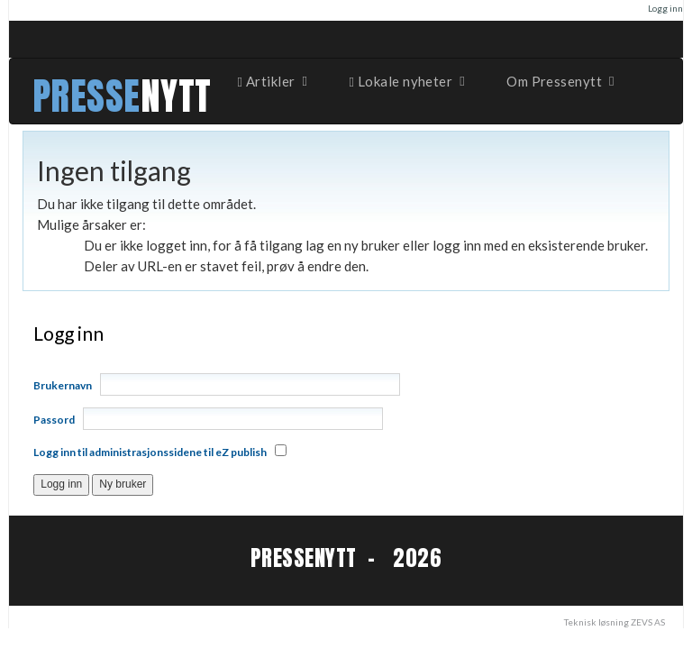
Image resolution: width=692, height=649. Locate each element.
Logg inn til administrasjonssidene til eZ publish (150, 452)
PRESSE (86, 96)
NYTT (176, 96)
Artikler (274, 81)
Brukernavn (62, 385)
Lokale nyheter (409, 81)
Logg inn (665, 8)
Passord (54, 419)
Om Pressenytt (561, 81)
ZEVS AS (648, 622)
